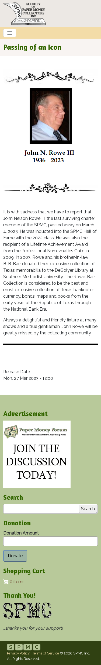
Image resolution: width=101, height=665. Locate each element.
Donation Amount (21, 533)
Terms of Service (45, 653)
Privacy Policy (18, 653)
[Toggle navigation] (9, 33)
